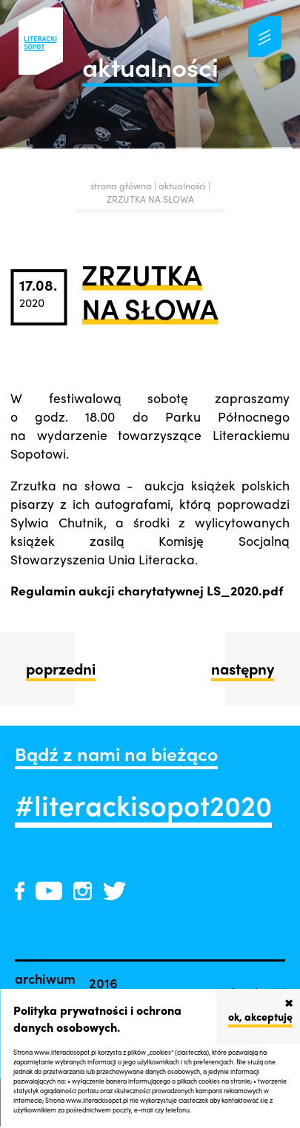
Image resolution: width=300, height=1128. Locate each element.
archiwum (45, 977)
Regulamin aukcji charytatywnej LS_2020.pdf (146, 590)
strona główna (121, 185)
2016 (103, 982)
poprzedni (61, 668)
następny (242, 668)
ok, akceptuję (260, 1016)
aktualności (183, 185)
